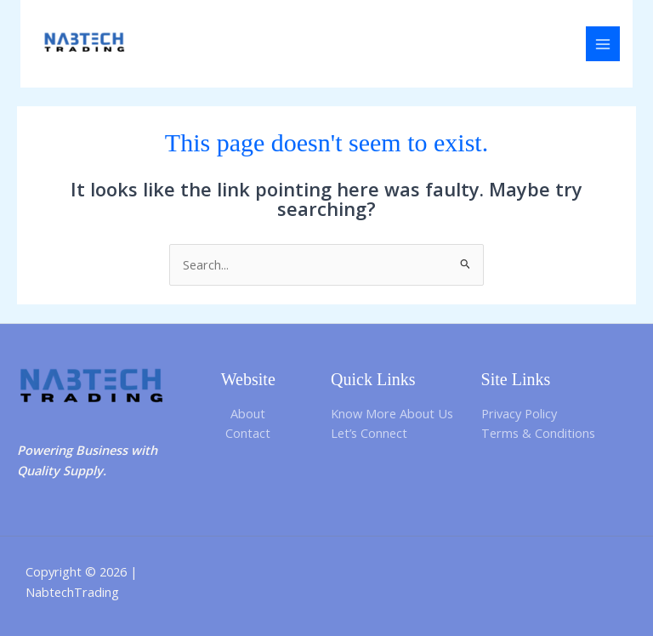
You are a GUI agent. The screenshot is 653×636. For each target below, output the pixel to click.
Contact (247, 432)
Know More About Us (392, 413)
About (247, 413)
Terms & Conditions (538, 432)
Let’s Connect (369, 432)
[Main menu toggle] (603, 43)
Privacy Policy (519, 413)
